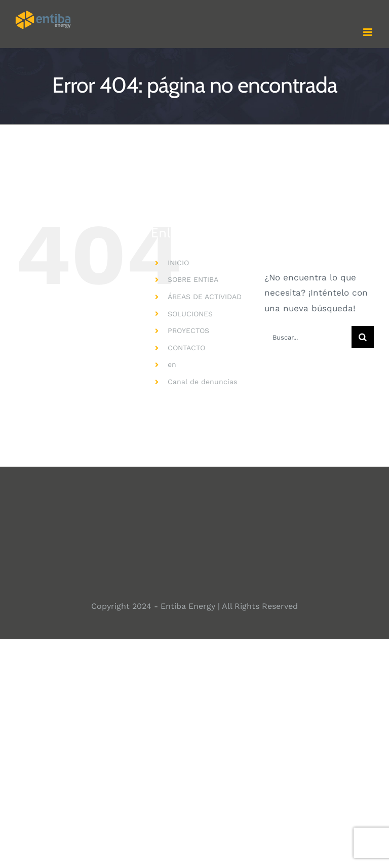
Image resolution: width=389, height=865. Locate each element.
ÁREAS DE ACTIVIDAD (205, 297)
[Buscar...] (308, 337)
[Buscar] (363, 337)
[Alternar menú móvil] (368, 32)
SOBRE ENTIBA (193, 279)
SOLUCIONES (190, 314)
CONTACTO (186, 348)
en (172, 364)
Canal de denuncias (202, 382)
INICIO (178, 263)
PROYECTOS (188, 330)
